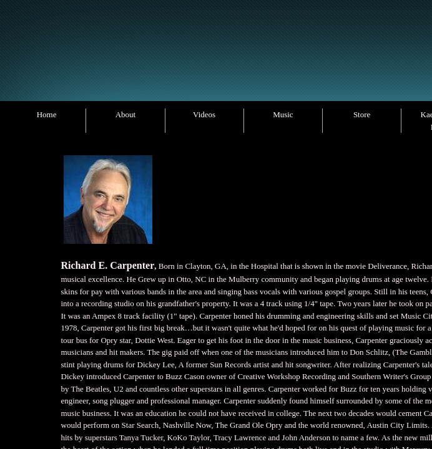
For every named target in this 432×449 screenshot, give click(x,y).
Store (361, 114)
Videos (204, 114)
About (125, 114)
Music (283, 114)
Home (47, 114)
